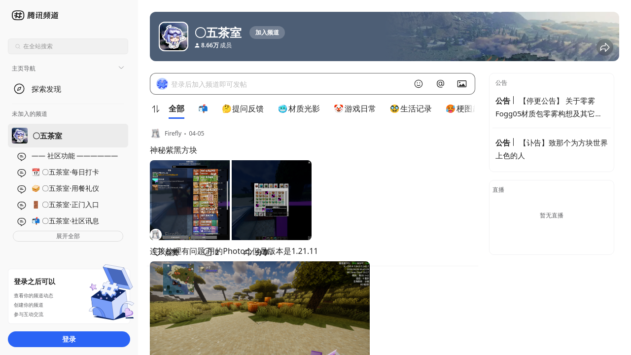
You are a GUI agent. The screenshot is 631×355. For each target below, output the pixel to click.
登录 (69, 339)
